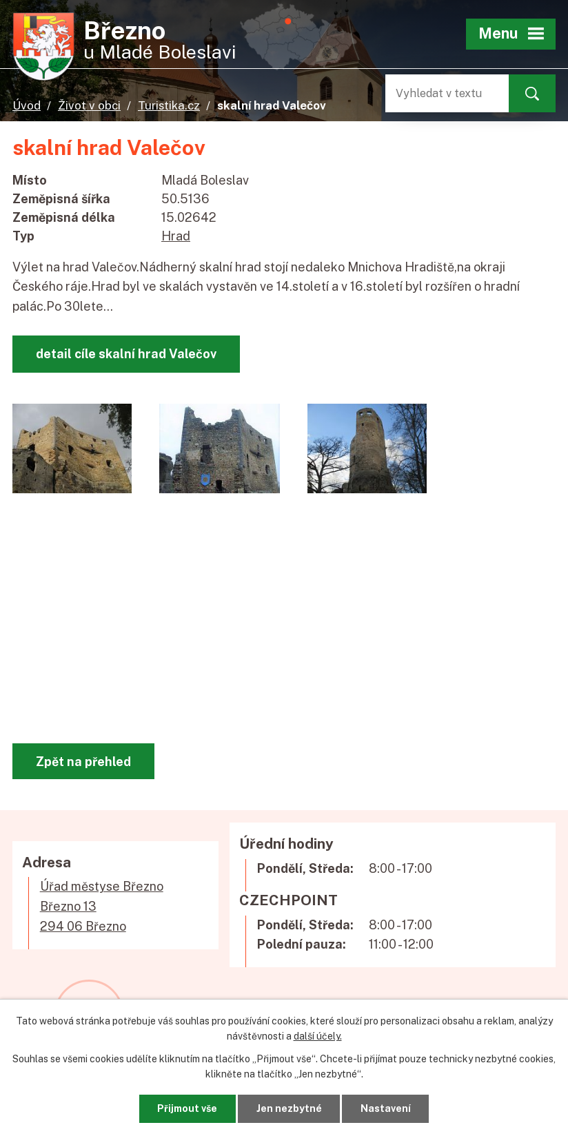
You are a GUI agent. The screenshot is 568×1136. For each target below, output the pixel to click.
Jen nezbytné (289, 1108)
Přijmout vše (187, 1108)
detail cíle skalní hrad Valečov (126, 354)
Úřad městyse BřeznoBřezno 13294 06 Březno (101, 906)
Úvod (26, 105)
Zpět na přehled (83, 761)
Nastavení (386, 1108)
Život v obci (89, 105)
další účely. (318, 1036)
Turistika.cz (169, 105)
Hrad (175, 236)
